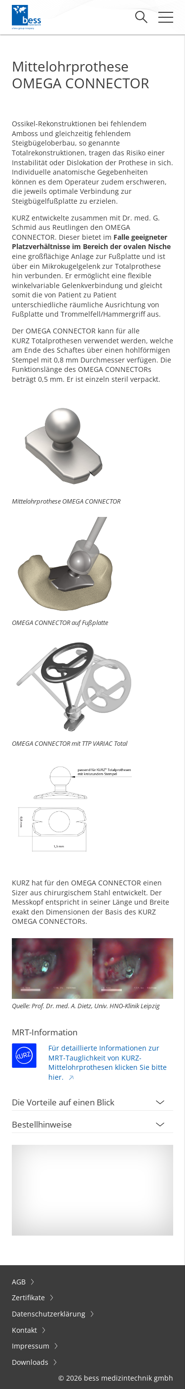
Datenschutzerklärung (49, 1313)
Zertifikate (29, 1297)
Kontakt (25, 1330)
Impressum (31, 1346)
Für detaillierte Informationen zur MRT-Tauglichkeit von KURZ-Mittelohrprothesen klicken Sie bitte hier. (107, 1062)
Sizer (20, 892)
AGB (20, 1281)
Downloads (31, 1362)
